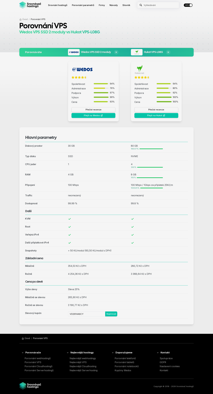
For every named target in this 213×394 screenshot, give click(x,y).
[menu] (89, 5)
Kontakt (164, 370)
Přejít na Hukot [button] (156, 115)
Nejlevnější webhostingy (83, 358)
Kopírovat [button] (111, 314)
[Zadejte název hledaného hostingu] (160, 5)
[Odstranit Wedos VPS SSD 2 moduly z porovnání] (116, 52)
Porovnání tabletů (124, 362)
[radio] (72, 77)
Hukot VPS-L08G (153, 52)
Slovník (126, 5)
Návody (114, 5)
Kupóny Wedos (123, 370)
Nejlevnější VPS (78, 362)
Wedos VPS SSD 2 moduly (96, 52)
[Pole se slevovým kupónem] (86, 313)
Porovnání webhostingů (38, 358)
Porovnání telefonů (125, 358)
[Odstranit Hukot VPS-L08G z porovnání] (168, 52)
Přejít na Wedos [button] (93, 115)
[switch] (188, 5)
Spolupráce (166, 358)
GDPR (163, 362)
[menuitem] (57, 5)
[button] (39, 352)
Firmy (102, 5)
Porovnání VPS (33, 362)
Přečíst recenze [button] (93, 109)
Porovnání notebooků (127, 366)
